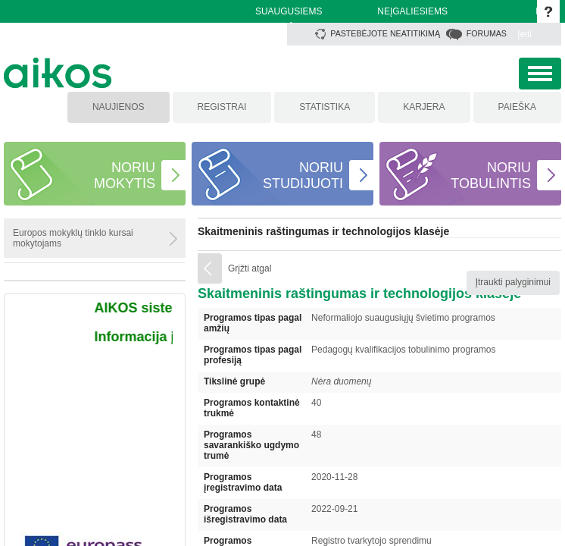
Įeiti (524, 34)
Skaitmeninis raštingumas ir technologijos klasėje (323, 231)
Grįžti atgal (249, 268)
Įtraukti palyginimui (513, 282)
